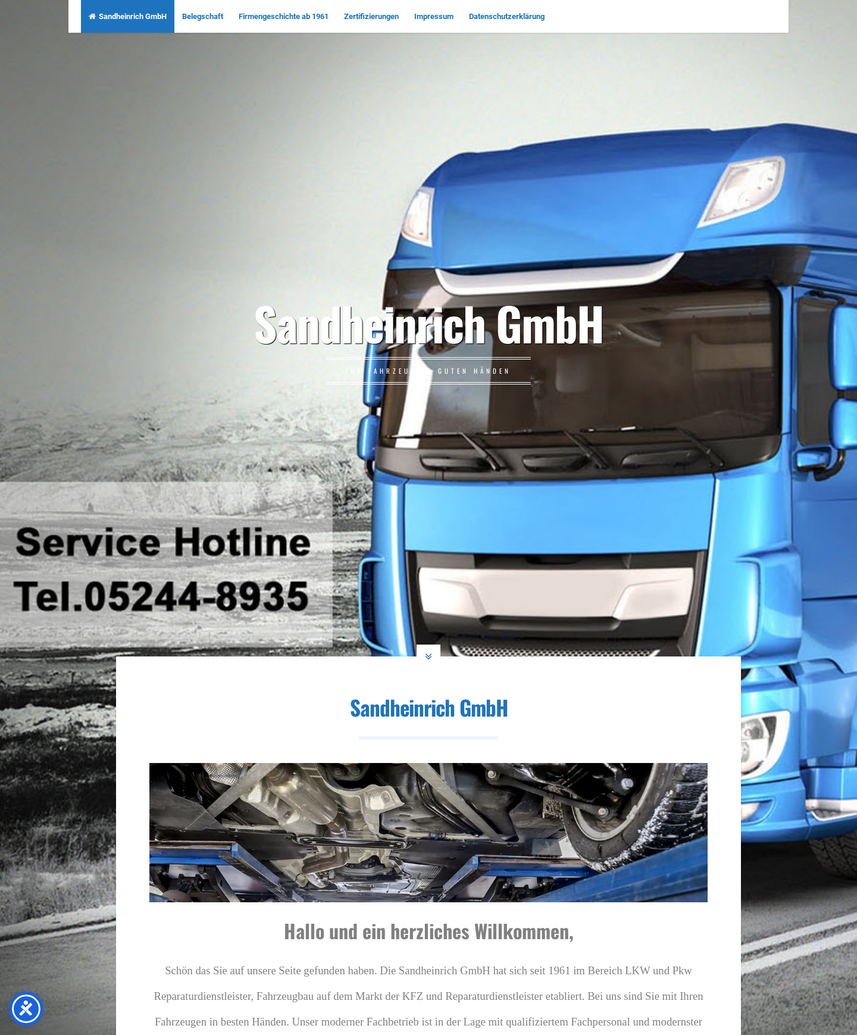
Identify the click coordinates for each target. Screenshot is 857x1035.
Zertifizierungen (371, 16)
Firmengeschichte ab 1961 (284, 16)
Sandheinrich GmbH (128, 16)
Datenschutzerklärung (507, 16)
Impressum (433, 16)
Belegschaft (202, 16)
